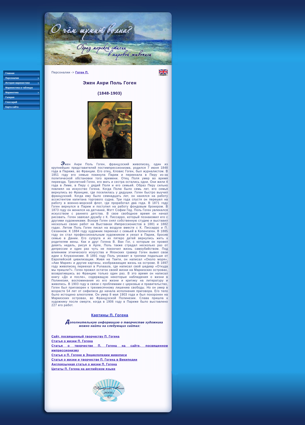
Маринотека (22, 92)
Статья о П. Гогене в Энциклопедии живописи (89, 355)
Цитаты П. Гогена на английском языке (83, 368)
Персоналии (22, 78)
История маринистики (22, 83)
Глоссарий (11, 102)
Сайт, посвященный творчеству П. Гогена (85, 336)
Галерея (9, 97)
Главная (9, 73)
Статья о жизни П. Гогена (72, 341)
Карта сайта (12, 107)
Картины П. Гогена (109, 315)
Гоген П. (82, 72)
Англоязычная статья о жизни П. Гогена (84, 364)
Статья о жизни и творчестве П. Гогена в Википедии (94, 359)
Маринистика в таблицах (19, 87)
